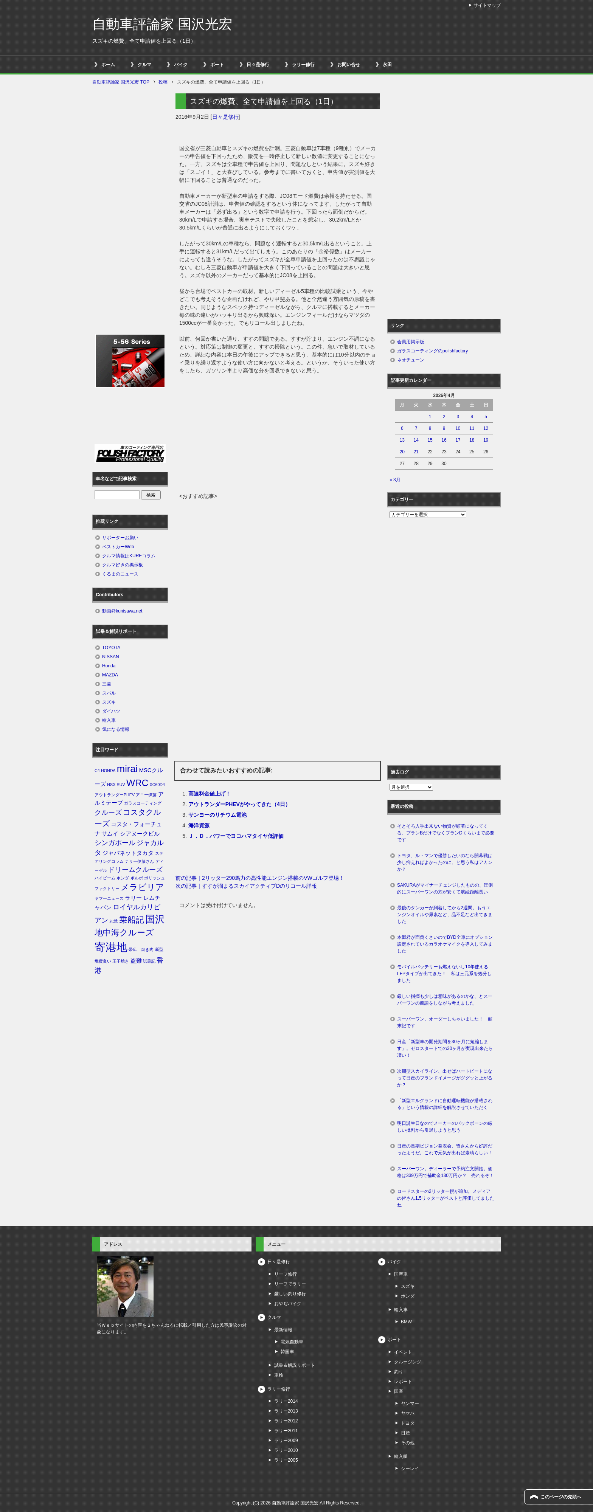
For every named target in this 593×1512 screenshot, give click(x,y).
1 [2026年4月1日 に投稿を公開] (430, 416)
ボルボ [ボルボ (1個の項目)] (136, 878)
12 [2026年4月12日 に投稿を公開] (485, 428)
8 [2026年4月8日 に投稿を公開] (430, 428)
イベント (403, 1352)
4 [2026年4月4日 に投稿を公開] (471, 416)
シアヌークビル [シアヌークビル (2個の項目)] (140, 834)
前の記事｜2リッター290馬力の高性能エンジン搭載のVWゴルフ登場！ (259, 878)
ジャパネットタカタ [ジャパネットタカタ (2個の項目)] (128, 853)
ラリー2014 (286, 1401)
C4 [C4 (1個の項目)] (97, 770)
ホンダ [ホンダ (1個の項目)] (122, 878)
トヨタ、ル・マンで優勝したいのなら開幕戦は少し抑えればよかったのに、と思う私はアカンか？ (444, 862)
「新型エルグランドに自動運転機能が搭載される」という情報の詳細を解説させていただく (444, 1104)
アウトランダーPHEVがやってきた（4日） (239, 804)
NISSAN (110, 656)
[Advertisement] (277, 435)
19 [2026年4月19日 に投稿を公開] (485, 440)
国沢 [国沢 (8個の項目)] (155, 919)
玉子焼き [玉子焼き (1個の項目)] (120, 961)
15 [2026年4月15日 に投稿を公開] (429, 440)
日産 (405, 1433)
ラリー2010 (286, 1450)
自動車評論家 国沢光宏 (162, 24)
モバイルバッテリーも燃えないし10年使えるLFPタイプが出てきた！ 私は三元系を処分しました (444, 973)
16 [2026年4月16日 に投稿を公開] (443, 440)
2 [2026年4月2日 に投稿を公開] (444, 416)
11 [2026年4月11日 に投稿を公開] (471, 428)
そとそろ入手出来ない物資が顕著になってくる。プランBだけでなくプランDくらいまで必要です (445, 832)
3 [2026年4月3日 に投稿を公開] (458, 416)
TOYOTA (111, 647)
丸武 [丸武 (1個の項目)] (113, 921)
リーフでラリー (290, 1284)
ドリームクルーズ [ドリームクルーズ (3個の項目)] (135, 869)
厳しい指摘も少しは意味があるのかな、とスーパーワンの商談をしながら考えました (444, 1000)
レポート (403, 1381)
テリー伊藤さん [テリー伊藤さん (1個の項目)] (139, 861)
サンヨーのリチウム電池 (217, 815)
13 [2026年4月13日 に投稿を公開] (402, 440)
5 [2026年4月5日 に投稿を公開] (485, 416)
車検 (278, 1375)
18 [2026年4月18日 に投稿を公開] (471, 440)
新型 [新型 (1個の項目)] (159, 949)
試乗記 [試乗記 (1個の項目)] (149, 961)
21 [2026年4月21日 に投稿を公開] (416, 451)
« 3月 (395, 479)
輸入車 (109, 720)
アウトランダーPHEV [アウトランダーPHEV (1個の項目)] (115, 794)
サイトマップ (487, 5)
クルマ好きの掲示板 (122, 565)
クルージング (407, 1362)
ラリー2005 (286, 1460)
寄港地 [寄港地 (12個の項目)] (111, 947)
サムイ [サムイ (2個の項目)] (109, 834)
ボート (217, 64)
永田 (387, 64)
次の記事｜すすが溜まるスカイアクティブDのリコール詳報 (246, 886)
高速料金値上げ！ (209, 794)
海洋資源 (199, 825)
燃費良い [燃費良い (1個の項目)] (103, 961)
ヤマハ (407, 1413)
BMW (406, 1321)
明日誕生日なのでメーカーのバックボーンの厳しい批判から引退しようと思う (444, 1127)
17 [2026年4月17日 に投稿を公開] (457, 440)
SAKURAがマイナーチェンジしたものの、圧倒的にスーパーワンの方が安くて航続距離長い (445, 888)
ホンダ (407, 1296)
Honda (108, 665)
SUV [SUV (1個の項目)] (121, 784)
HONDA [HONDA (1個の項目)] (108, 770)
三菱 (106, 684)
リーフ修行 (285, 1274)
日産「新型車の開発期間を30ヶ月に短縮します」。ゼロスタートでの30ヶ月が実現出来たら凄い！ (445, 1048)
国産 (398, 1391)
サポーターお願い (120, 537)
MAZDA (110, 675)
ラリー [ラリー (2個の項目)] (133, 898)
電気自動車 (292, 1342)
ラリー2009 (286, 1440)
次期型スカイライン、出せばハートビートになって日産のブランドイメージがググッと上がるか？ (444, 1077)
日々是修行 (258, 64)
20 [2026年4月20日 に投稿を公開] (402, 451)
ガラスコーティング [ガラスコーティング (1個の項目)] (142, 803)
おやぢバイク (287, 1303)
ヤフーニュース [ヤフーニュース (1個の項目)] (109, 898)
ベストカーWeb (118, 546)
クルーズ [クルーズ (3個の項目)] (108, 812)
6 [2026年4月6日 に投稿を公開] (402, 428)
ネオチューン (410, 360)
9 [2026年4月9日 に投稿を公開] (444, 428)
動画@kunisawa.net (122, 611)
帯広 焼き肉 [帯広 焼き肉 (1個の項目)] (141, 949)
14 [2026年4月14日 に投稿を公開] (416, 440)
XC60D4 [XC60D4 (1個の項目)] (157, 784)
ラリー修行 (303, 64)
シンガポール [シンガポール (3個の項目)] (115, 843)
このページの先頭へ (560, 1497)
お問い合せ (348, 64)
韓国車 (287, 1351)
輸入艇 (401, 1456)
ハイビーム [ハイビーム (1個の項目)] (105, 878)
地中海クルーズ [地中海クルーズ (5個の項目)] (124, 932)
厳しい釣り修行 (290, 1293)
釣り (398, 1371)
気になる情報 (115, 729)
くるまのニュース (120, 574)
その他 (407, 1442)
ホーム (108, 64)
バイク (181, 64)
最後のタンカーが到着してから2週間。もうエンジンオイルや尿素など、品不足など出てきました (444, 914)
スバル (109, 693)
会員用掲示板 (410, 341)
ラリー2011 (286, 1430)
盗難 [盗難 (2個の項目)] (136, 961)
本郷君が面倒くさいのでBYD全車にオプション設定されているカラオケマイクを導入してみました (445, 944)
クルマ (144, 64)
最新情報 (283, 1329)
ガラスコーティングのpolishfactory (432, 351)
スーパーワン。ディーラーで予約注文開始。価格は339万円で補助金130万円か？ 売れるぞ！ (445, 1172)
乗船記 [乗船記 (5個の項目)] (131, 919)
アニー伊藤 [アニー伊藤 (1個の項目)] (146, 794)
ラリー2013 (286, 1411)
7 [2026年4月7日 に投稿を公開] (416, 428)
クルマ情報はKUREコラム (128, 555)
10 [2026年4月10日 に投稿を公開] (457, 428)
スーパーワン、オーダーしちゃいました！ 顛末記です (444, 1022)
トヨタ (407, 1423)
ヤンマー (410, 1403)
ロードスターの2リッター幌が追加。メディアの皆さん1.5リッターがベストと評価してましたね (445, 1198)
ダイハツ (111, 711)
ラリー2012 (286, 1421)
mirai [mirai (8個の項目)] (127, 768)
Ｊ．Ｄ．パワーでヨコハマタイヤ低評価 (236, 836)
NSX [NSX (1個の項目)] (111, 784)
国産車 (401, 1274)
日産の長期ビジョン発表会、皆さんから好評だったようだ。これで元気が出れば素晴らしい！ (444, 1149)
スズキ (109, 702)
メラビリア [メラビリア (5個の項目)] (142, 887)
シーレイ (410, 1468)
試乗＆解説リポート (294, 1365)
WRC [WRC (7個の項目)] (137, 783)
